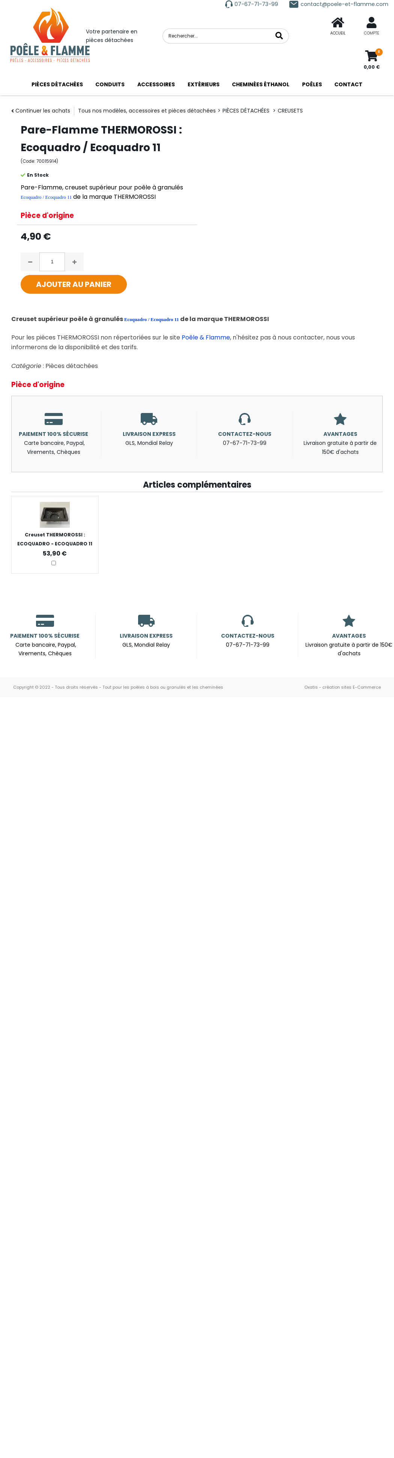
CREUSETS (290, 110)
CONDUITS (110, 84)
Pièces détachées (71, 366)
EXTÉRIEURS (204, 84)
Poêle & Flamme (206, 337)
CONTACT (348, 84)
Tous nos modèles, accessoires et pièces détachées (147, 110)
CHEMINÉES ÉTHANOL (260, 84)
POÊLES (312, 84)
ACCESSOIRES (156, 84)
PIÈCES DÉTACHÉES (57, 84)
